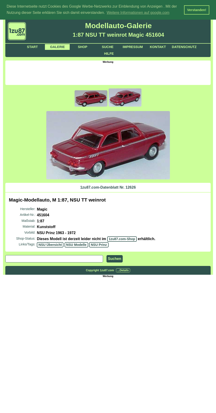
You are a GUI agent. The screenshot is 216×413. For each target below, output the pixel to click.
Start (32, 46)
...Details (123, 270)
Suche (107, 46)
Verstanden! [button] (196, 10)
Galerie (57, 46)
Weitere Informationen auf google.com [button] (138, 13)
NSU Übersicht (50, 244)
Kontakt (158, 46)
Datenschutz (184, 46)
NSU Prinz (99, 244)
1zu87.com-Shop (122, 239)
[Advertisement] (108, 73)
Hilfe (109, 53)
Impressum (133, 46)
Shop (82, 46)
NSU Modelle (76, 244)
